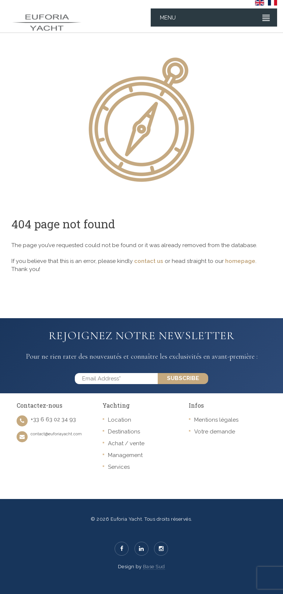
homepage (240, 261)
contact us (148, 261)
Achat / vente (126, 443)
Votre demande (214, 431)
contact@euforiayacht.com (56, 434)
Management (125, 455)
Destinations (124, 431)
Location (119, 419)
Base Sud (154, 566)
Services (119, 467)
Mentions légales (216, 419)
